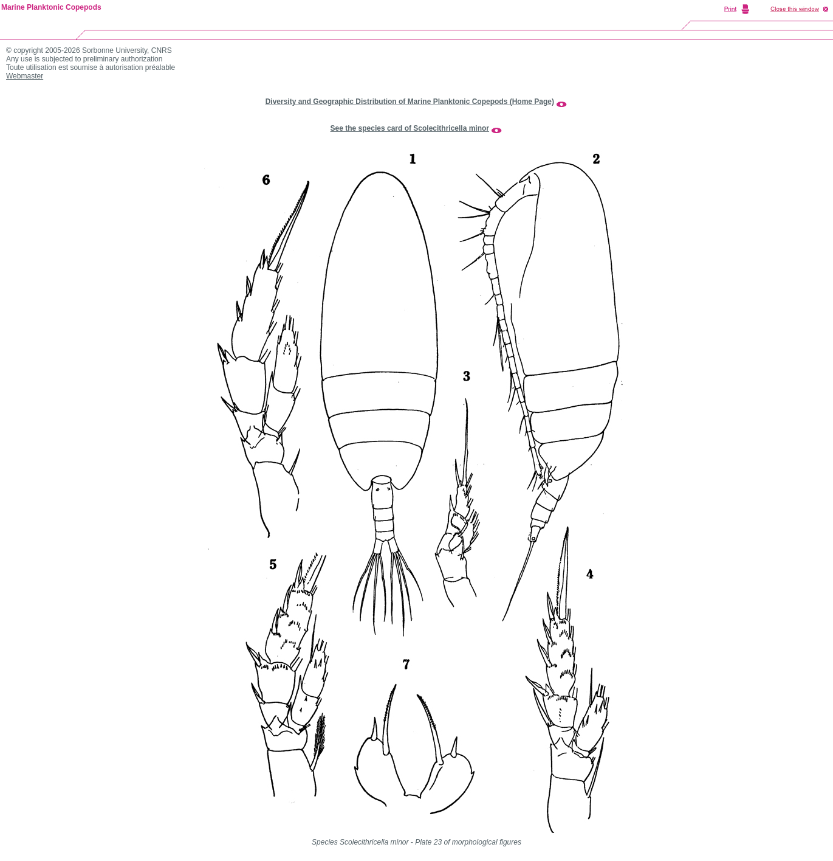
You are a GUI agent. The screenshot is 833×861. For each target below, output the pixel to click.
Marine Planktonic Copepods (51, 7)
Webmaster (24, 76)
